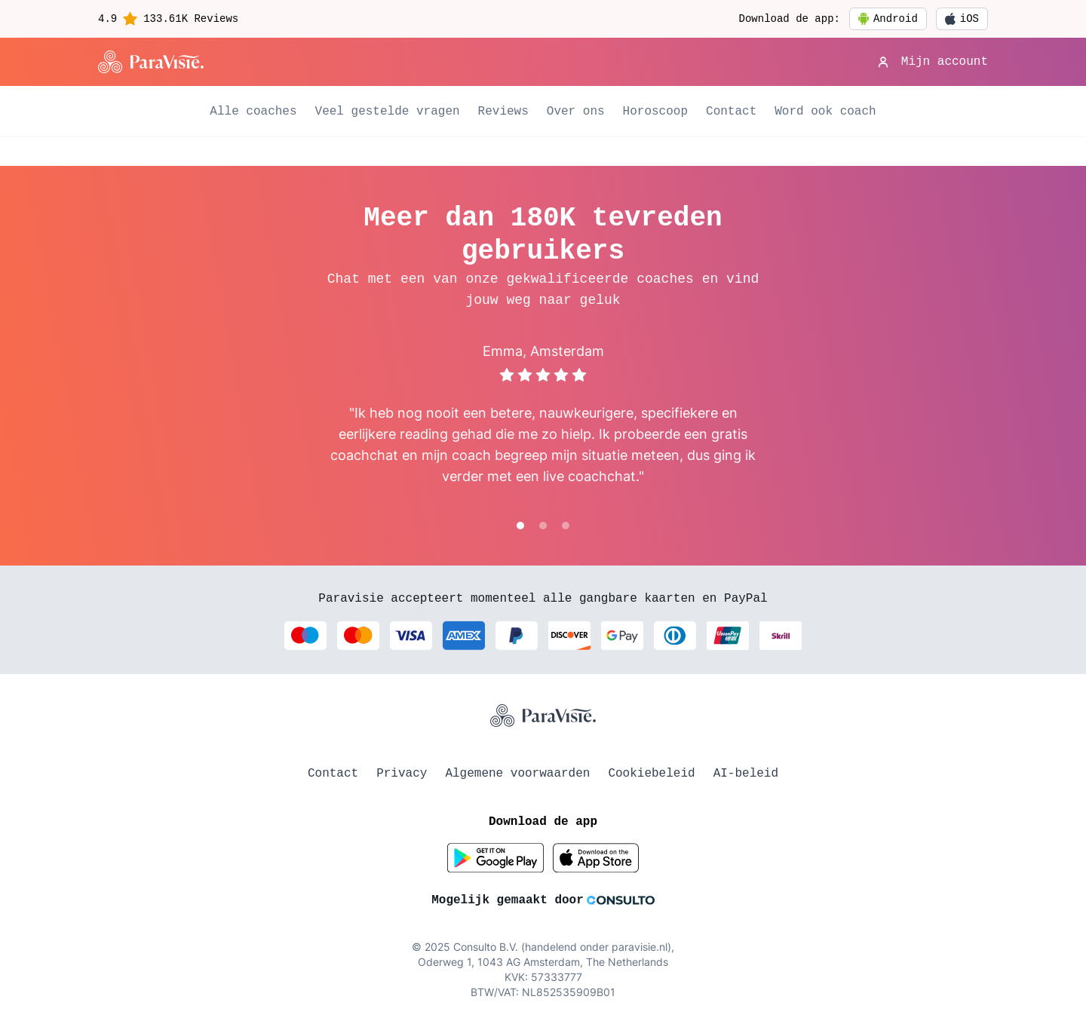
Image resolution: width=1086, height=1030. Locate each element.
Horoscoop (655, 111)
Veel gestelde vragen (387, 111)
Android (888, 19)
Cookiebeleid (651, 773)
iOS (962, 19)
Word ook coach (825, 111)
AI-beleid (745, 773)
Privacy (401, 773)
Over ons (576, 111)
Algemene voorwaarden (517, 773)
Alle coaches (253, 111)
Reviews (503, 111)
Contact (731, 111)
